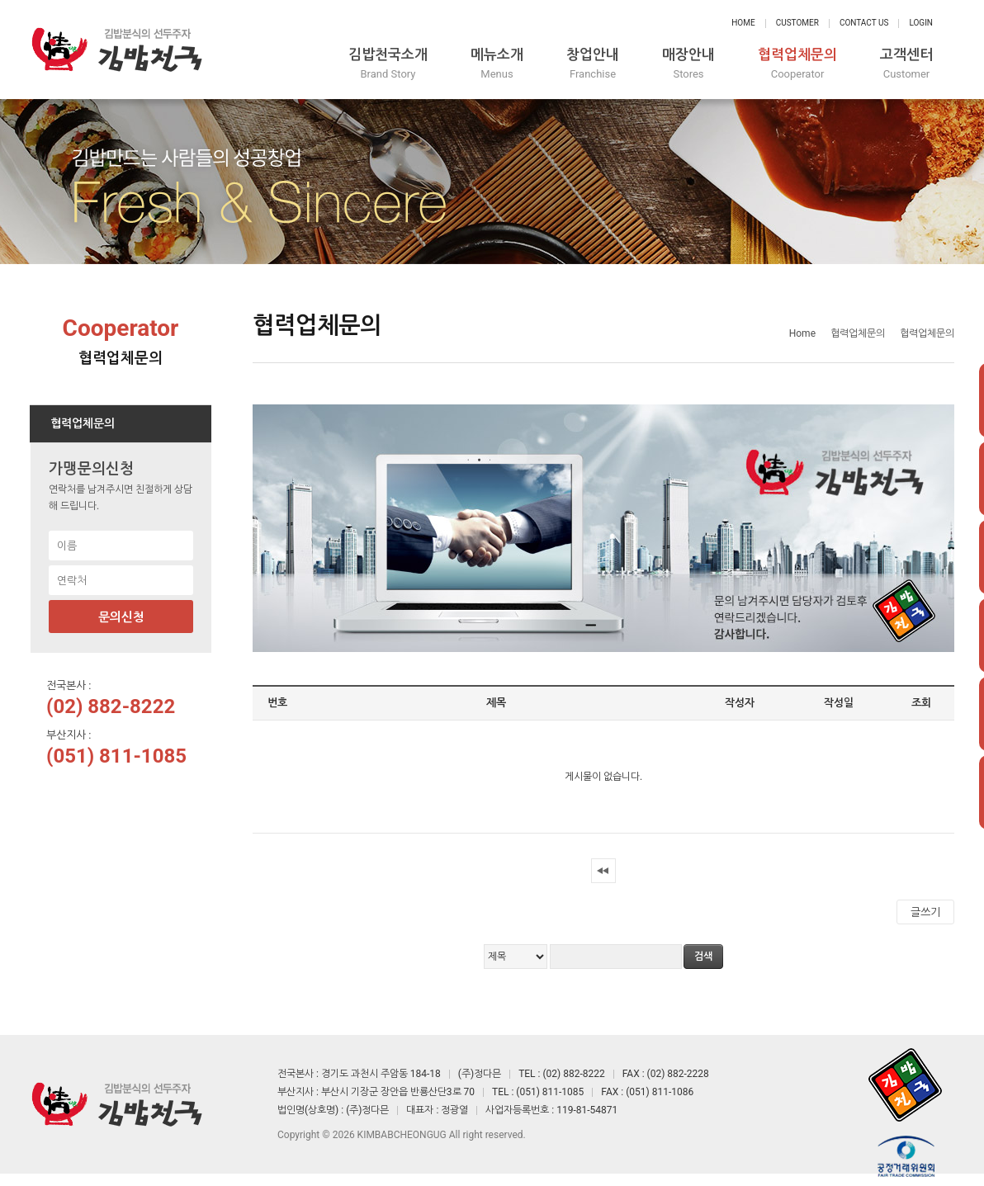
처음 (603, 870)
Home (743, 22)
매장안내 (688, 64)
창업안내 (592, 64)
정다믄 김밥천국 (116, 49)
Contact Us (864, 22)
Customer (797, 22)
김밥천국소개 (388, 64)
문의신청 (121, 617)
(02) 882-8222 (110, 706)
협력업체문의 (797, 64)
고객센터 (906, 64)
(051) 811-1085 (116, 756)
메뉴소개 (497, 64)
